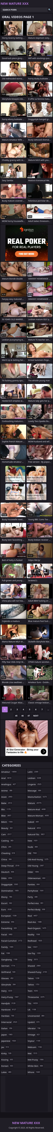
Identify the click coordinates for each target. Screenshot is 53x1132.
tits (33, 1003)
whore (34, 1072)
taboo (34, 978)
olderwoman (37, 878)
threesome (36, 997)
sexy (33, 959)
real (33, 916)
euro (6, 909)
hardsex (8, 1016)
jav (5, 1047)
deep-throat (10, 866)
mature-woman (39, 815)
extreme (8, 922)
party (33, 897)
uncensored (36, 1016)
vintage (34, 1034)
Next (35, 715)
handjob (8, 1003)
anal (6, 778)
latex (6, 1072)
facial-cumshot (12, 941)
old (32, 853)
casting (7, 840)
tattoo (34, 984)
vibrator (34, 1028)
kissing (7, 1059)
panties (34, 884)
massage (35, 790)
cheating (8, 853)
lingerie (35, 784)
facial (7, 934)
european (9, 916)
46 (22, 715)
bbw (6, 815)
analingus (8, 784)
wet (33, 1053)
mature (35, 803)
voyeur (34, 1041)
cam (6, 834)
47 (29, 715)
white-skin (36, 1066)
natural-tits (37, 834)
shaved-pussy (38, 972)
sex (33, 947)
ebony (7, 897)
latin (33, 772)
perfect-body (37, 909)
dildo (7, 878)
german (8, 966)
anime (7, 790)
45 (16, 715)
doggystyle (10, 884)
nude (33, 847)
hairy (7, 991)
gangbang (9, 959)
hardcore (9, 1009)
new (33, 840)
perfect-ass (36, 903)
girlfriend (8, 972)
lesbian (35, 778)
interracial (9, 1022)
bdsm (7, 822)
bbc (6, 809)
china (6, 859)
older (34, 872)
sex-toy (34, 953)
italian (7, 1028)
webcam (35, 1047)
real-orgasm (37, 928)
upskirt (34, 1022)
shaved (34, 966)
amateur (9, 772)
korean (7, 1066)
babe (7, 803)
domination (10, 891)
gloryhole (8, 984)
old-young (36, 866)
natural (34, 828)
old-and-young (38, 859)
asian (7, 797)
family (7, 947)
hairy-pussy (10, 997)
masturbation (37, 797)
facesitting (9, 928)
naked (33, 822)
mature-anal (37, 809)
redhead (35, 941)
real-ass (35, 922)
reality (34, 934)
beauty (7, 828)
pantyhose (36, 891)
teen (33, 991)
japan (7, 1034)
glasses (7, 978)
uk (32, 1009)
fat (6, 953)
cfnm (6, 847)
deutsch (8, 872)
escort (7, 903)
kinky (6, 1053)
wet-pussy (36, 1059)
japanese (9, 1041)
